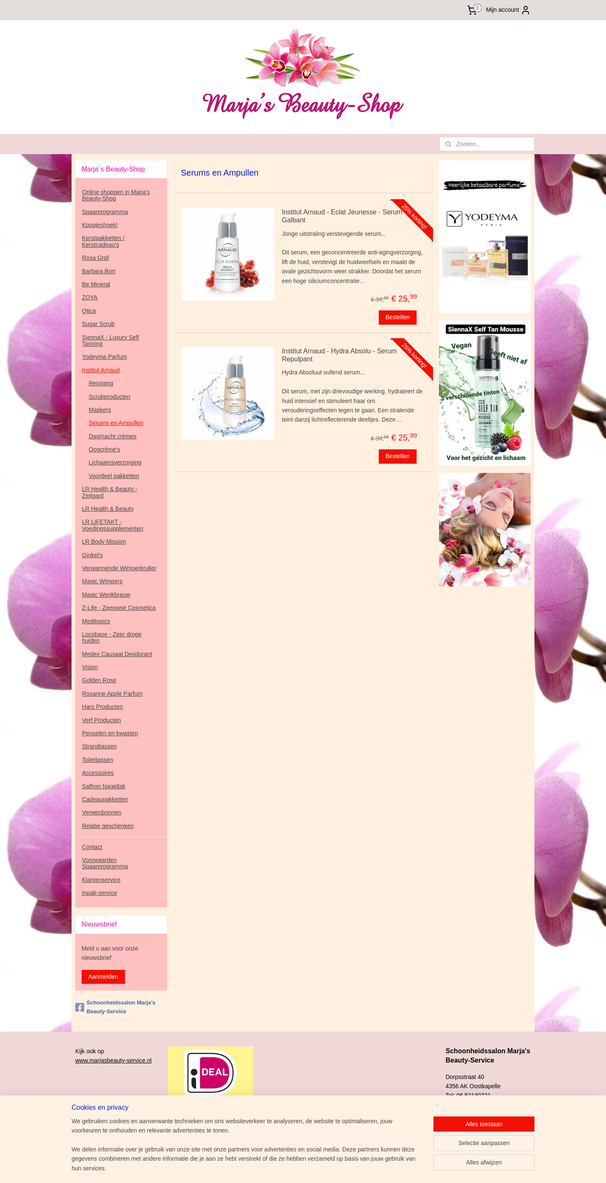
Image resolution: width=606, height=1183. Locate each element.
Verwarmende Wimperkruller (119, 568)
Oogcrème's (104, 449)
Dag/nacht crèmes (113, 436)
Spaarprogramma (105, 211)
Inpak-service (99, 892)
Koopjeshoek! (100, 225)
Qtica (89, 310)
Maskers (100, 409)
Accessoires (98, 772)
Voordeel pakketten (114, 476)
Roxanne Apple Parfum (112, 693)
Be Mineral (96, 284)
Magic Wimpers (102, 581)
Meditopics (96, 621)
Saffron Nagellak (103, 786)
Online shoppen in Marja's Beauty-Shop (116, 195)
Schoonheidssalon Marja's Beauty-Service (115, 1007)
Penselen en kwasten (110, 733)
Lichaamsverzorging (115, 462)
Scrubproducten (109, 396)
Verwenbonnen (101, 812)
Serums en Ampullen (116, 422)
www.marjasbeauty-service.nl (113, 1060)
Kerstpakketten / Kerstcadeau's (103, 241)
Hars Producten (102, 706)
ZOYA (90, 297)
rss (352, 1167)
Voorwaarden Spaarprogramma (105, 863)
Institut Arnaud (101, 370)
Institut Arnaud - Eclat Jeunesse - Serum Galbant (342, 216)
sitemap (337, 1167)
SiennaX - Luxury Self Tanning (110, 340)
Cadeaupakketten (105, 799)
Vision (90, 667)
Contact (92, 847)
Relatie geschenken (108, 825)
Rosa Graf (95, 257)
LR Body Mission (104, 541)
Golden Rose (99, 680)
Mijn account (508, 10)
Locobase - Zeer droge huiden (112, 637)
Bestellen (397, 317)
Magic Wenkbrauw (106, 594)
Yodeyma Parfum (104, 356)
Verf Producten (101, 720)
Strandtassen (99, 746)
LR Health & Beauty (108, 508)
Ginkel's (92, 555)
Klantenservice (101, 879)
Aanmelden (103, 976)
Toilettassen (97, 759)
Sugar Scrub (98, 323)
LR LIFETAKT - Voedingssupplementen (113, 524)
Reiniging (101, 383)
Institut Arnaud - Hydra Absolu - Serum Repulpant (339, 355)
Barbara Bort (98, 271)
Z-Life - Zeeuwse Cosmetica (119, 607)
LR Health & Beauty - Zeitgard (110, 492)
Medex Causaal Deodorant (117, 654)
